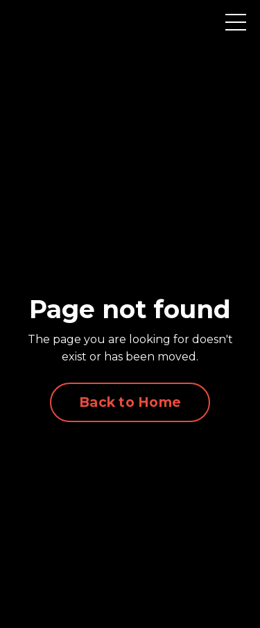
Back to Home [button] (130, 402)
